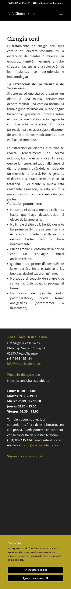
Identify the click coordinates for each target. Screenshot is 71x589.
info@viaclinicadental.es (24, 364)
